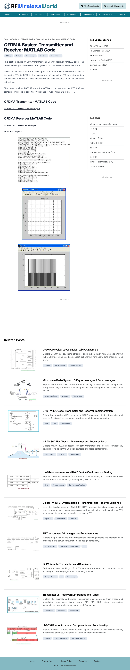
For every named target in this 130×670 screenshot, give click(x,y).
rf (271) (93, 133)
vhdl (54, 424)
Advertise (83, 661)
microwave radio (51, 396)
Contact (97, 661)
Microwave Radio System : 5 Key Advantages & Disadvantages (79, 380)
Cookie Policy (66, 661)
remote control (50, 577)
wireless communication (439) (103, 124)
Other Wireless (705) (99, 46)
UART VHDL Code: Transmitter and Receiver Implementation (78, 410)
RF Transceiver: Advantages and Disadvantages (70, 533)
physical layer (60, 365)
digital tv (48, 519)
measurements (58, 485)
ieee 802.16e (55, 56)
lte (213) (93, 157)
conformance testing (77, 485)
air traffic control (78, 638)
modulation (74, 611)
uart (46, 424)
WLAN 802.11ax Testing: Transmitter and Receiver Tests (75, 441)
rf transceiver (50, 546)
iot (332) (93, 129)
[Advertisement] (65, 29)
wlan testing (49, 454)
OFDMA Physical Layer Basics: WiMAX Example (70, 349)
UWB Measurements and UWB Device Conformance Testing (77, 472)
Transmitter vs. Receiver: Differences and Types (71, 594)
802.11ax (62, 454)
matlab (18, 56)
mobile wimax (75, 365)
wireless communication (69, 546)
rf (84, 546)
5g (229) (93, 147)
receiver (43, 56)
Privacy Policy (47, 661)
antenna (65, 396)
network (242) (96, 143)
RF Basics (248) (97, 55)
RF (30, 6)
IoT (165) (94, 69)
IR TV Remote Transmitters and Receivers (67, 564)
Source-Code (10, 39)
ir (61, 577)
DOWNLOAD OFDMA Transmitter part (22, 108)
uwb (46, 485)
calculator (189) (97, 166)
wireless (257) (96, 138)
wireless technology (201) (101, 162)
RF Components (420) (100, 51)
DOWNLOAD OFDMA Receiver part (20, 125)
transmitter (30, 56)
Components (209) (98, 65)
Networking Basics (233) (101, 60)
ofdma (8, 56)
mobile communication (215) (102, 152)
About (32, 661)
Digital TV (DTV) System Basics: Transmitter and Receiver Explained (82, 502)
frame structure (61, 638)
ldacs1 (47, 638)
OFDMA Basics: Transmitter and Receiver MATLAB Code (48, 39)
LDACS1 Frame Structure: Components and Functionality (75, 625)
